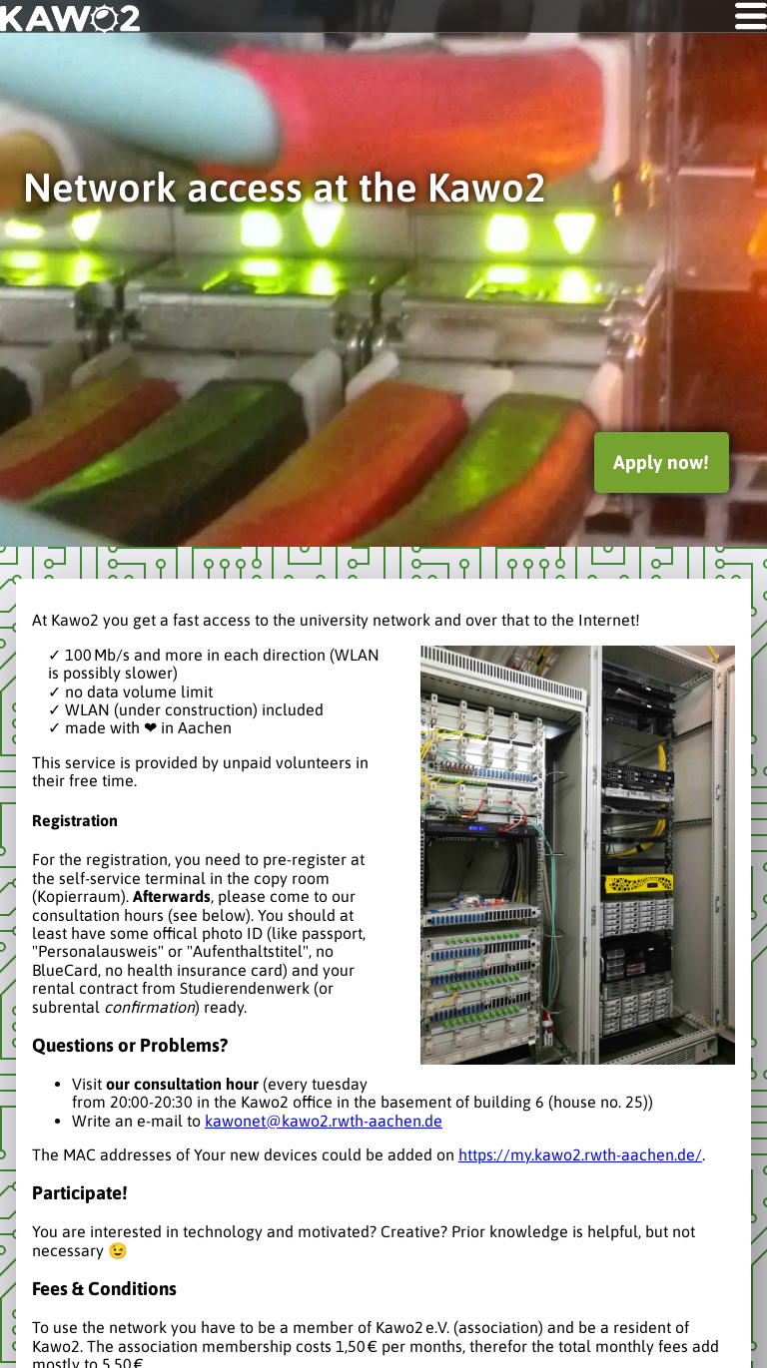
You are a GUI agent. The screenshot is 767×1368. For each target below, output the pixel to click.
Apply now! (661, 462)
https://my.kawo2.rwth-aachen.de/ (580, 1154)
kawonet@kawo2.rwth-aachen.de (323, 1121)
